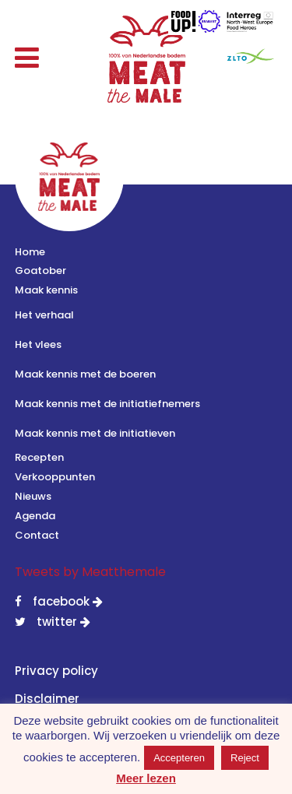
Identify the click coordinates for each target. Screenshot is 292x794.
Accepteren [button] (179, 758)
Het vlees (38, 344)
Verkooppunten (55, 476)
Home (30, 251)
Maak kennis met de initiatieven (95, 433)
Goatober (40, 270)
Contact (37, 535)
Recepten (39, 457)
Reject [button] (244, 758)
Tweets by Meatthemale (90, 572)
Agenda (35, 515)
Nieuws (33, 496)
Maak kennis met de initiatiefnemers (107, 403)
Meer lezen (146, 778)
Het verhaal (44, 314)
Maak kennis (46, 290)
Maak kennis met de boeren (85, 374)
